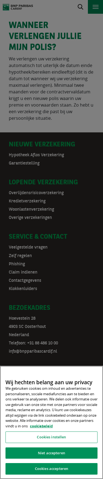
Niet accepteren (51, 452)
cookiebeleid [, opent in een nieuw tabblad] (41, 426)
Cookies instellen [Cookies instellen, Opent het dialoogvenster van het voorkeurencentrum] (51, 437)
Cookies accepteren (51, 468)
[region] (51, 422)
